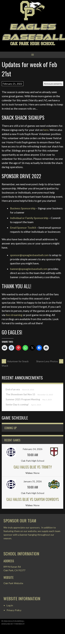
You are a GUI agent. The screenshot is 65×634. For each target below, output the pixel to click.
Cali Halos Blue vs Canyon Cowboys (32, 499)
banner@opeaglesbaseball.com (28, 268)
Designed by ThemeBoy (13, 624)
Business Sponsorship (23, 208)
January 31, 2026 (32, 481)
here (46, 129)
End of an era (13, 389)
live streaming (14, 314)
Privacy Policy (14, 610)
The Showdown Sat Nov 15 (20, 394)
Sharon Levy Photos (49, 361)
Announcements (53, 83)
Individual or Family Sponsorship (29, 217)
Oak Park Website (13, 583)
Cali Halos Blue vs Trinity (33, 466)
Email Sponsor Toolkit (23, 227)
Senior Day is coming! (17, 404)
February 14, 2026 (32, 449)
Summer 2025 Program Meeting (23, 399)
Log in (10, 605)
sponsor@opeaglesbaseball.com (29, 255)
